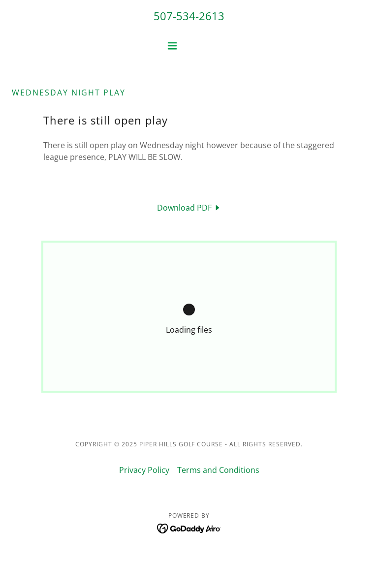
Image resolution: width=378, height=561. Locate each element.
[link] (189, 207)
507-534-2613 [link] (189, 15)
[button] (189, 46)
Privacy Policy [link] (144, 470)
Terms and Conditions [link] (218, 470)
